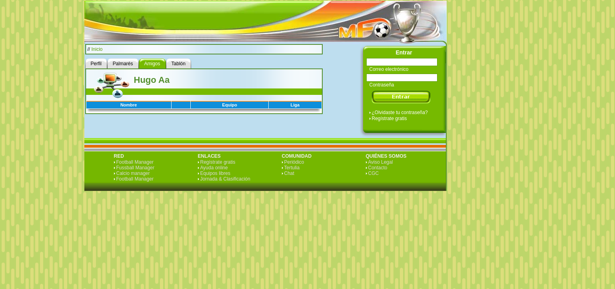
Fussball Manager (135, 168)
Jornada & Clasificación (225, 179)
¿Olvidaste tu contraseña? (400, 112)
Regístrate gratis (389, 118)
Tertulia (292, 168)
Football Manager (135, 162)
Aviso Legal (380, 162)
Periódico (294, 162)
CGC (373, 173)
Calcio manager (133, 173)
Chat (289, 173)
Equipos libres (215, 173)
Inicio (97, 49)
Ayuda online (214, 168)
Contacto (377, 168)
